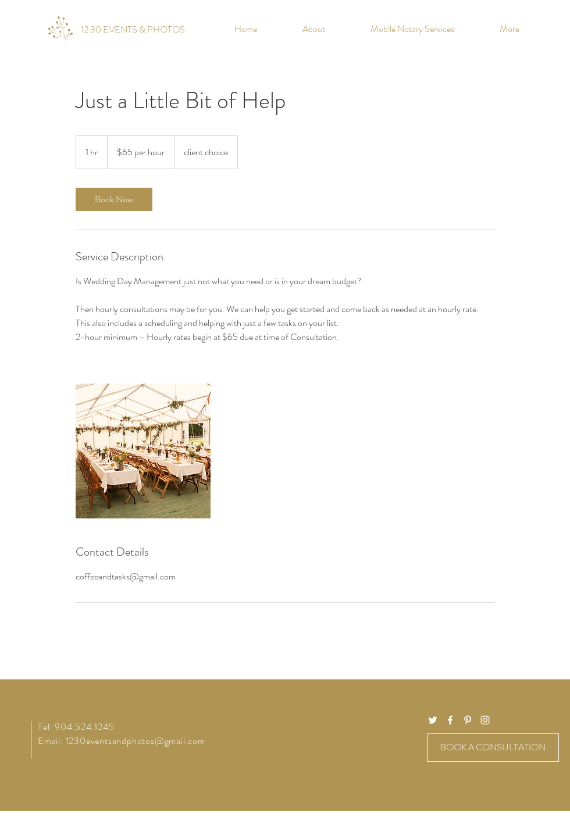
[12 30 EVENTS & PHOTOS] (133, 29)
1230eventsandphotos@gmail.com (135, 740)
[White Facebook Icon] (450, 720)
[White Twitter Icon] (433, 720)
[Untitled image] (143, 451)
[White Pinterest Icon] (467, 720)
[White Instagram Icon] (485, 720)
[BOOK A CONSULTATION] (493, 747)
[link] (114, 199)
